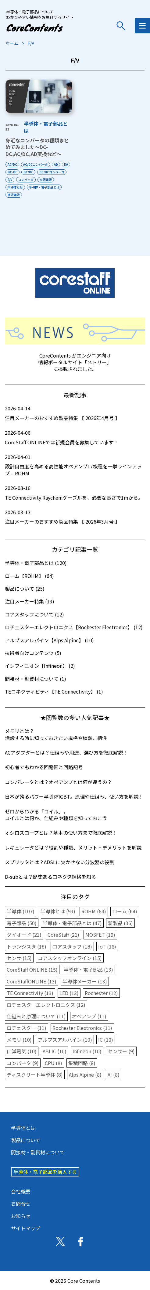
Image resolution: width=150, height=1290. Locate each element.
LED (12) (69, 992)
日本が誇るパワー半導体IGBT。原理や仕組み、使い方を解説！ (74, 796)
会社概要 (20, 1191)
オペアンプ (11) (89, 1016)
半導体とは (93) (58, 911)
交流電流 (46, 179)
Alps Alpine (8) (85, 1074)
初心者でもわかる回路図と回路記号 (44, 767)
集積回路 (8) (81, 1063)
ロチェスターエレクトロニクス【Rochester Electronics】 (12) (74, 627)
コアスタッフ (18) (72, 946)
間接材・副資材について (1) (35, 678)
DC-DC (12, 172)
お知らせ (20, 1216)
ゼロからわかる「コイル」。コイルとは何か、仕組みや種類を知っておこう (56, 815)
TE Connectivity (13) (30, 992)
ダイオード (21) (24, 934)
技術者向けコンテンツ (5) (33, 653)
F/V (10, 179)
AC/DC (12, 164)
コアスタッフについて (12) (34, 614)
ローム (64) (124, 911)
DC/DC (28, 172)
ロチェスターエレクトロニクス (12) (46, 1004)
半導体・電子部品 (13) (88, 969)
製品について (25, 1140)
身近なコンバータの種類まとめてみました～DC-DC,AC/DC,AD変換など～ (37, 147)
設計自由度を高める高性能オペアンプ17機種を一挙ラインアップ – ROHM (75, 465)
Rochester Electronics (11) (82, 1027)
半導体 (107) (20, 911)
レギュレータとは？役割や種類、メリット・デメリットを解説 (73, 847)
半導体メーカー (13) (84, 981)
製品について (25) (25, 588)
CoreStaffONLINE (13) (31, 981)
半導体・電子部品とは (46, 127)
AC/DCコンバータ (35, 164)
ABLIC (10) (54, 1051)
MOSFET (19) (100, 934)
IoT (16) (107, 946)
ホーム (11, 43)
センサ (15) (19, 958)
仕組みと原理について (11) (36, 1016)
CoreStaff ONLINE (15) (32, 969)
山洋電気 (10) (22, 1051)
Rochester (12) (101, 992)
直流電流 (14, 194)
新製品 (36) (120, 923)
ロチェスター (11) (26, 1027)
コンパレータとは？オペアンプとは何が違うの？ (58, 782)
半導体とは (15, 187)
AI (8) (114, 1074)
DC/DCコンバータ (51, 172)
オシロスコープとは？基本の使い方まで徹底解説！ (61, 832)
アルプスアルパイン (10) (65, 1039)
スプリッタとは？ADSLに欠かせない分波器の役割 (59, 862)
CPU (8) (53, 1063)
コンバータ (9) (23, 1063)
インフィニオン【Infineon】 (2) (40, 665)
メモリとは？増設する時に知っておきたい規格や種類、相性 (56, 734)
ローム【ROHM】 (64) (29, 575)
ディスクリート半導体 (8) (35, 1074)
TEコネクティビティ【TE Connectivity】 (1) (54, 691)
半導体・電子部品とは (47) (72, 923)
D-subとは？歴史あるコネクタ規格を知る (50, 876)
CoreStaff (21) (63, 934)
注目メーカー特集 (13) (29, 601)
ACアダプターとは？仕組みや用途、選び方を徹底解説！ (66, 752)
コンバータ (26, 179)
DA (66, 164)
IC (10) (105, 1039)
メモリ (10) (19, 1039)
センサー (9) (121, 1051)
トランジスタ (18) (26, 946)
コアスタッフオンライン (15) (70, 958)
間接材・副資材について (38, 1152)
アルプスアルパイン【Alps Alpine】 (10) (49, 640)
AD (56, 164)
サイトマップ (25, 1228)
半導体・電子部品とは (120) (36, 562)
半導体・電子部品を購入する (45, 1171)
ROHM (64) (93, 911)
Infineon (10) (87, 1051)
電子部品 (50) (22, 923)
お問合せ (20, 1203)
